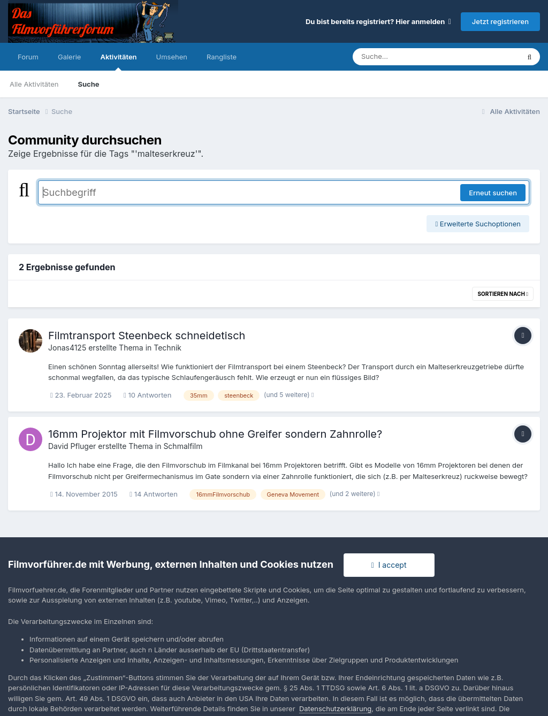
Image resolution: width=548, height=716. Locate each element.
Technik (167, 347)
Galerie (69, 56)
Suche (88, 84)
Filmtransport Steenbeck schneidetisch (146, 335)
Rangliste (222, 56)
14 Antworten (154, 494)
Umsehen (171, 56)
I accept (389, 564)
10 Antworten (147, 395)
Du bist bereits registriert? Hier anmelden (378, 21)
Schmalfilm (182, 446)
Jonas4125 (67, 347)
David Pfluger (72, 446)
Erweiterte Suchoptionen (478, 223)
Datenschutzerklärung (335, 708)
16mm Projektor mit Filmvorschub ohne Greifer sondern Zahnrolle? (215, 434)
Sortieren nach (502, 294)
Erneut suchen (493, 192)
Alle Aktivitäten (34, 84)
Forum (28, 56)
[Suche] (414, 56)
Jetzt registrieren (500, 21)
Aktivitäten (118, 61)
